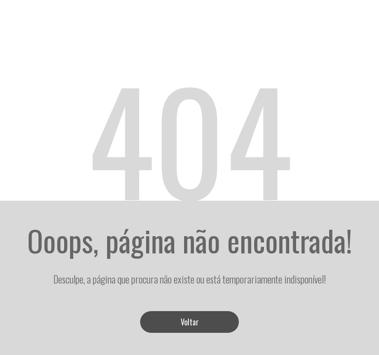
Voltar (190, 322)
